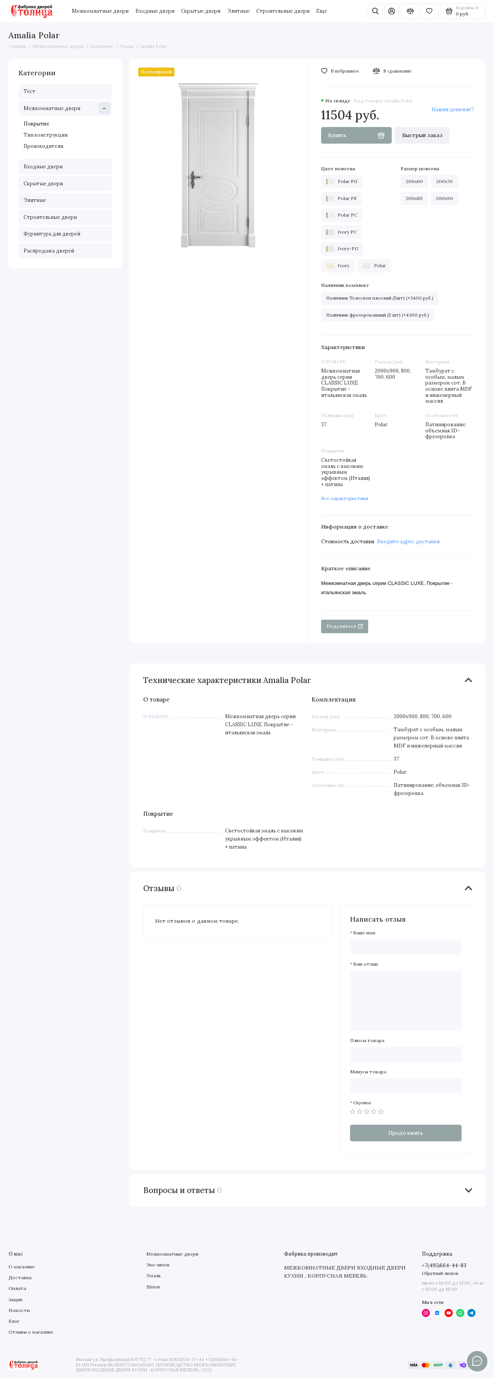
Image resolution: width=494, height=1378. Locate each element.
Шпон (153, 1287)
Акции (15, 1299)
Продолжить (405, 1132)
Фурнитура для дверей (52, 234)
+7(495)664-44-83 (444, 1265)
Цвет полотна (338, 168)
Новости (19, 1310)
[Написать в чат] (477, 1361)
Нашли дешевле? (452, 109)
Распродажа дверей (49, 250)
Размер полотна (420, 168)
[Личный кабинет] (391, 11)
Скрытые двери (200, 11)
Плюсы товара (367, 1040)
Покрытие (36, 123)
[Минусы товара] (406, 1085)
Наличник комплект (345, 285)
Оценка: (362, 1102)
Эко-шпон (157, 1265)
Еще (321, 11)
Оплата (17, 1288)
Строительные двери (283, 11)
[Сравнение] (410, 11)
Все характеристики (344, 498)
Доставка (20, 1277)
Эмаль (153, 1275)
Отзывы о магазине (30, 1332)
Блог (13, 1321)
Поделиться (345, 626)
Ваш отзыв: (366, 964)
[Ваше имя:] (406, 947)
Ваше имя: (364, 933)
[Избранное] (429, 11)
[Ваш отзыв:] (406, 1001)
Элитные (238, 11)
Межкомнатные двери (100, 11)
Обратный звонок (440, 1273)
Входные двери (154, 11)
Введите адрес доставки (408, 541)
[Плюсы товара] (406, 1054)
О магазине (21, 1267)
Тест (30, 91)
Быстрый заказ (422, 135)
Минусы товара (368, 1072)
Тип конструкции (46, 135)
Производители (43, 146)
